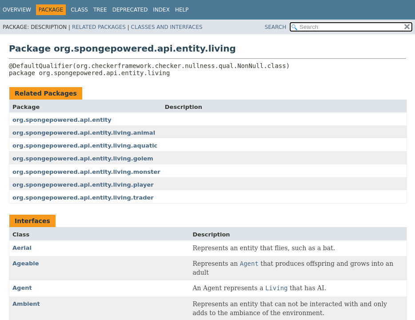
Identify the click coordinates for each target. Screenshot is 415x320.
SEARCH (276, 27)
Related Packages (99, 27)
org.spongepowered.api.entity (62, 119)
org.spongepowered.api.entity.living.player (83, 184)
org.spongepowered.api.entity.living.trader (83, 197)
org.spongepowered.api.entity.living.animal (83, 132)
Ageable (25, 263)
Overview (17, 10)
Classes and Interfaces (167, 27)
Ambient (26, 303)
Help (182, 10)
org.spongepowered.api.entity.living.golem (82, 158)
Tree (100, 10)
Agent (22, 287)
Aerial (22, 247)
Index (161, 10)
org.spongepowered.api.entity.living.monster (86, 171)
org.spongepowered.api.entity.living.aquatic (84, 145)
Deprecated (130, 10)
